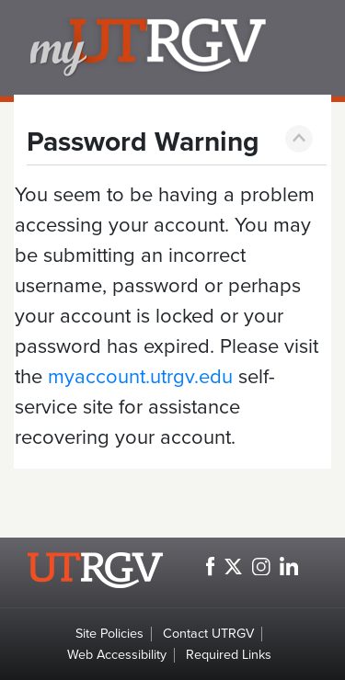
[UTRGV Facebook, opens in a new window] (210, 566)
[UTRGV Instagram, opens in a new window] (261, 566)
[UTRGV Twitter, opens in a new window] (233, 566)
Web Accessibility (117, 655)
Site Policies (109, 633)
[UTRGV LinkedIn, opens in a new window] (289, 566)
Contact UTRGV (208, 633)
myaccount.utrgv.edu (140, 377)
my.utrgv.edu (180, 48)
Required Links (228, 655)
